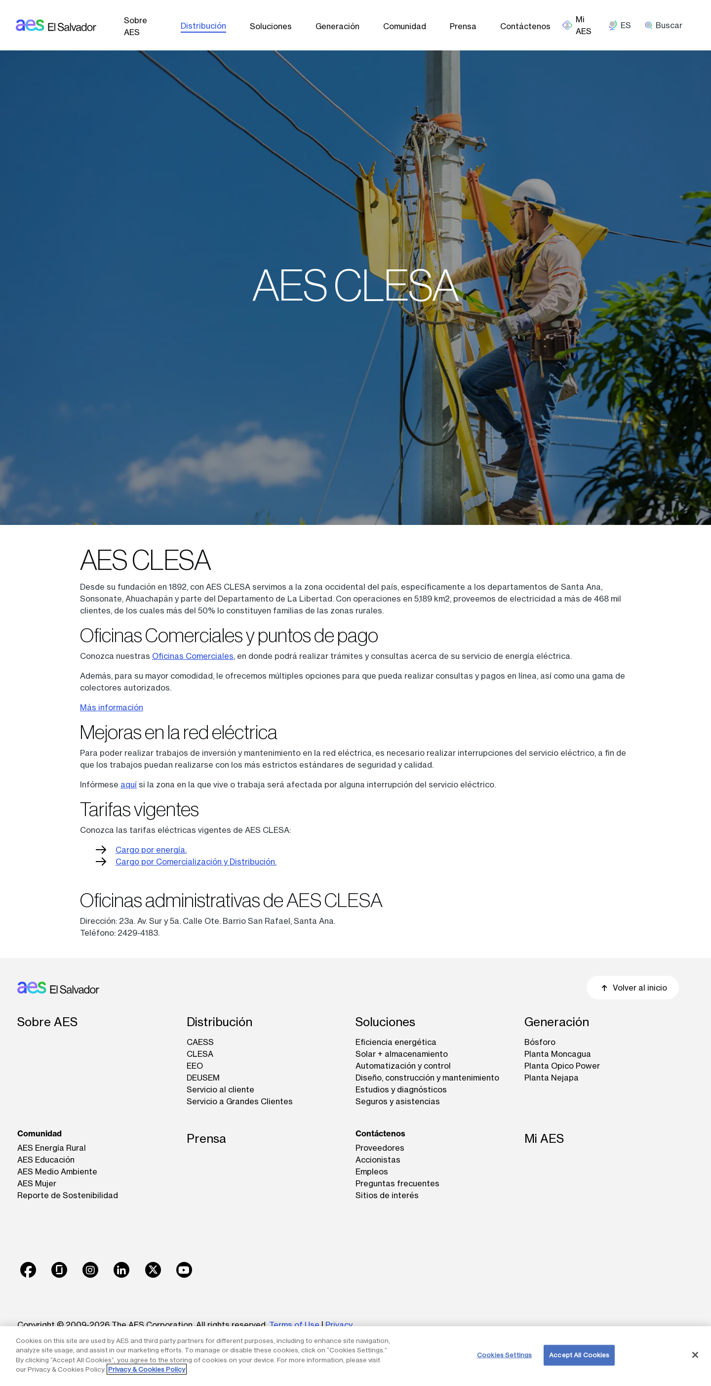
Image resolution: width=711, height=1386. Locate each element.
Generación (337, 26)
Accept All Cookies (579, 1355)
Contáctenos (525, 26)
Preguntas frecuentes (397, 1183)
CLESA (200, 1054)
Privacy (339, 1325)
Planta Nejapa (551, 1078)
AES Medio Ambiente (57, 1171)
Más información (111, 707)
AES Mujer (36, 1183)
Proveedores (380, 1148)
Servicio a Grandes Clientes (240, 1101)
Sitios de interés (387, 1195)
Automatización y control (403, 1066)
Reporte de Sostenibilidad (67, 1195)
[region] (355, 1356)
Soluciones (271, 26)
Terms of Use (294, 1325)
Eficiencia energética (396, 1042)
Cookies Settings (504, 1355)
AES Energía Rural (51, 1148)
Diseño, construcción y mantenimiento (427, 1078)
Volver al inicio (632, 988)
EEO (195, 1066)
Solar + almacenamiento (402, 1054)
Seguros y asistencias (398, 1101)
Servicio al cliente (220, 1089)
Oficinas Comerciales (193, 656)
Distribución (203, 26)
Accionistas (378, 1160)
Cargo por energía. (151, 850)
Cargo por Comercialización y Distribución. (196, 861)
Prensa (463, 26)
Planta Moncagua (557, 1054)
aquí (128, 784)
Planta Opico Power (562, 1066)
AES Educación (46, 1160)
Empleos (372, 1171)
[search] (667, 25)
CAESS (200, 1042)
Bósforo (539, 1042)
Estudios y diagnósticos (401, 1089)
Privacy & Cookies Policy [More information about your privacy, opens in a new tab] (146, 1369)
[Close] (695, 1355)
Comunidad (404, 26)
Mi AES (544, 1138)
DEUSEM (203, 1078)
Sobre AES (135, 26)
